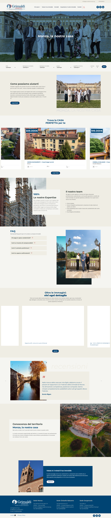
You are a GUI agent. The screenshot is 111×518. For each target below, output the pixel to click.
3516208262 (101, 1)
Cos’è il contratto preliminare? (20, 248)
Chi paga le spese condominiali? (21, 238)
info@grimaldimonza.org (88, 1)
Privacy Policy (21, 515)
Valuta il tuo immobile (47, 7)
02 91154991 (85, 508)
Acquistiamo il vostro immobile (68, 7)
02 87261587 (62, 508)
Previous (5, 380)
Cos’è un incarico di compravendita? (22, 243)
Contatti (79, 7)
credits (13, 515)
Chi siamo (36, 7)
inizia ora (50, 481)
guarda (55, 351)
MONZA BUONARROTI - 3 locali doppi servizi (40, 162)
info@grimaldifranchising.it (91, 507)
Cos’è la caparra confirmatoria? (20, 253)
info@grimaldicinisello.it (67, 507)
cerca (104, 66)
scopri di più (15, 103)
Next (101, 380)
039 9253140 (38, 508)
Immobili (56, 7)
